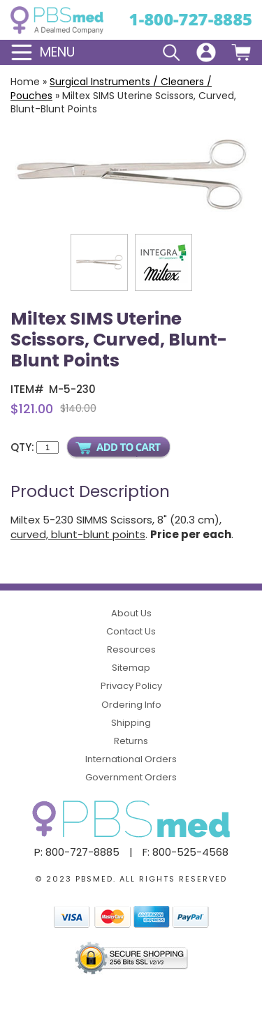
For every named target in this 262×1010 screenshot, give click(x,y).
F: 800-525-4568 (185, 852)
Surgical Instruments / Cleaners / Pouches (111, 89)
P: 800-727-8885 (76, 852)
